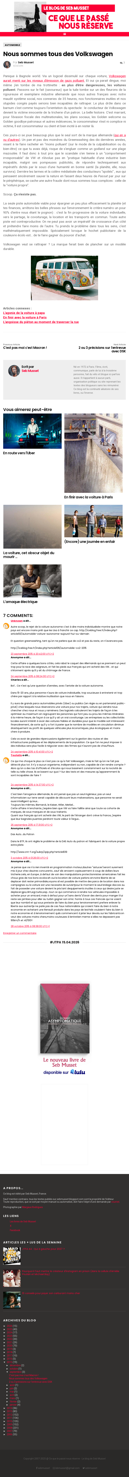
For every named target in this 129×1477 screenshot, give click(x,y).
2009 (10, 1424)
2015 (10, 1362)
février (13, 1401)
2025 (10, 1329)
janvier (13, 1404)
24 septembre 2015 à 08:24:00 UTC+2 (32, 676)
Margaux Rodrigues (32, 1207)
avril (12, 1395)
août (12, 1385)
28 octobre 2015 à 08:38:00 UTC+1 (30, 926)
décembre (15, 1365)
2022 (10, 1339)
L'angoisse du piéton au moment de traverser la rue (41, 322)
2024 (10, 1332)
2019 (10, 1349)
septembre (16, 1372)
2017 (10, 1355)
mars (13, 1398)
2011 (10, 1418)
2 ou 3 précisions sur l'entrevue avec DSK (101, 348)
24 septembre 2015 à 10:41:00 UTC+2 (32, 751)
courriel (115, 1201)
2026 (10, 1326)
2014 (10, 1408)
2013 (10, 1411)
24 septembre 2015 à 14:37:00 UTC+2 (32, 784)
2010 (10, 1421)
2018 (10, 1352)
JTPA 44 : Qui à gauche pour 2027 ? (43, 1249)
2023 (10, 1336)
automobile (12, 45)
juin (12, 1388)
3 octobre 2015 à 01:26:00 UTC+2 (29, 858)
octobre (14, 1368)
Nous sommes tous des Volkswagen (28, 1378)
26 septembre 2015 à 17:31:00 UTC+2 (31, 825)
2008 (10, 1427)
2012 (10, 1414)
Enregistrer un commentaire (19, 933)
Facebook (15, 1230)
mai (12, 1391)
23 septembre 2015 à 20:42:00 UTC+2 (32, 654)
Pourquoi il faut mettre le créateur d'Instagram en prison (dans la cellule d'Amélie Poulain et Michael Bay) (70, 1272)
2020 (10, 1345)
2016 (10, 1358)
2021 (10, 1342)
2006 (10, 1434)
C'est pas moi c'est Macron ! (27, 346)
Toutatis (16, 755)
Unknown (17, 621)
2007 (10, 1431)
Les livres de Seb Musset (23, 1221)
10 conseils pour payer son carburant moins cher (51, 1293)
